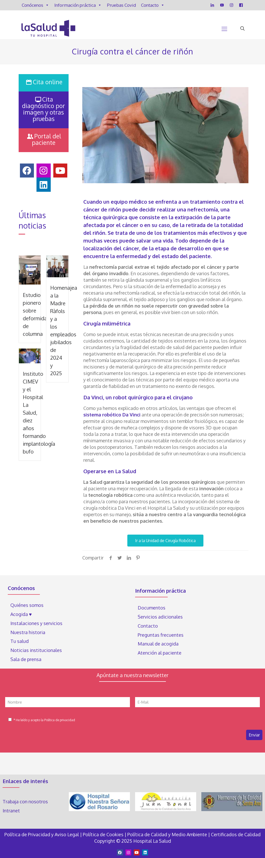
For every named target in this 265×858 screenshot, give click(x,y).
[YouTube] (222, 5)
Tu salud (19, 641)
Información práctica (78, 5)
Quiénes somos (26, 605)
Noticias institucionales (36, 650)
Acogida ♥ (21, 614)
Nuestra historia (27, 632)
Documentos (151, 608)
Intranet (12, 810)
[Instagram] (231, 5)
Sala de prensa (25, 659)
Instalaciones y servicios (36, 623)
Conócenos (35, 5)
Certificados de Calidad (236, 834)
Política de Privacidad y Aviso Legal (42, 834)
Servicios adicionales (160, 617)
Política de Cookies (103, 834)
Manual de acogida (158, 644)
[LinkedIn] (212, 5)
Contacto (153, 5)
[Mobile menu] (224, 28)
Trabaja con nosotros (25, 801)
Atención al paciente (160, 653)
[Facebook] (241, 5)
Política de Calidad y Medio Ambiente (167, 834)
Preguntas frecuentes (160, 635)
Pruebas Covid (121, 5)
